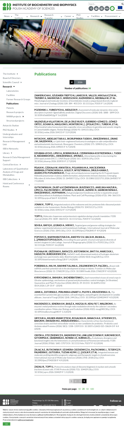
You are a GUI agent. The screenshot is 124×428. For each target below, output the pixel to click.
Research (34, 16)
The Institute (19, 16)
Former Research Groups (18, 99)
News (7, 16)
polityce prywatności (25, 420)
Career (68, 16)
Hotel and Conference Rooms (13, 185)
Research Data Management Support (16, 159)
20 (83, 389)
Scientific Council (11, 82)
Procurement (111, 16)
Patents (10, 108)
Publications (12, 103)
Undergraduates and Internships (12, 135)
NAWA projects (13, 116)
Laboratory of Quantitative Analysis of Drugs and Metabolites (15, 171)
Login (67, 403)
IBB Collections (10, 179)
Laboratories (12, 90)
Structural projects (15, 120)
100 (92, 389)
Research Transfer (48, 16)
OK (6, 424)
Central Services (10, 164)
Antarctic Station (11, 125)
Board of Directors (12, 78)
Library (6, 153)
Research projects (15, 112)
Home (67, 400)
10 (79, 389)
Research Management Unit (14, 143)
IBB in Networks (10, 148)
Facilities (95, 16)
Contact (68, 405)
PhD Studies (79, 16)
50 (87, 389)
